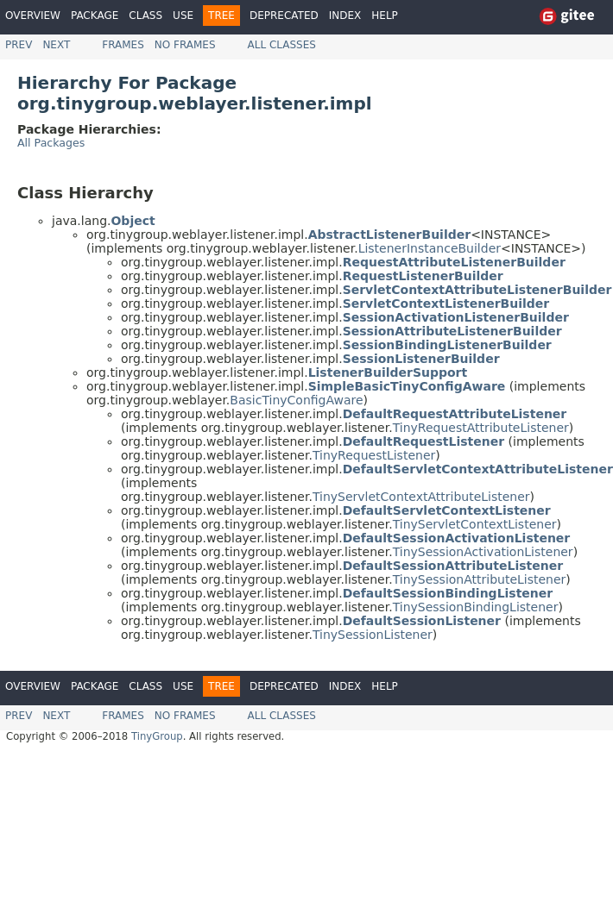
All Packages (51, 142)
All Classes (282, 45)
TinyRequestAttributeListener (481, 428)
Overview (32, 15)
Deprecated (284, 15)
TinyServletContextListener (475, 524)
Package (94, 15)
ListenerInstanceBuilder (429, 248)
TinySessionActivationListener (483, 552)
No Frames (185, 45)
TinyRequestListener (374, 455)
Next (56, 45)
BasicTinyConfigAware (296, 400)
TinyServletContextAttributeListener (421, 497)
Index (345, 15)
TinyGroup (157, 736)
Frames (123, 45)
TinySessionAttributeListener (479, 579)
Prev (18, 45)
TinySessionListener (373, 634)
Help (384, 15)
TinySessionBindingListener (476, 607)
